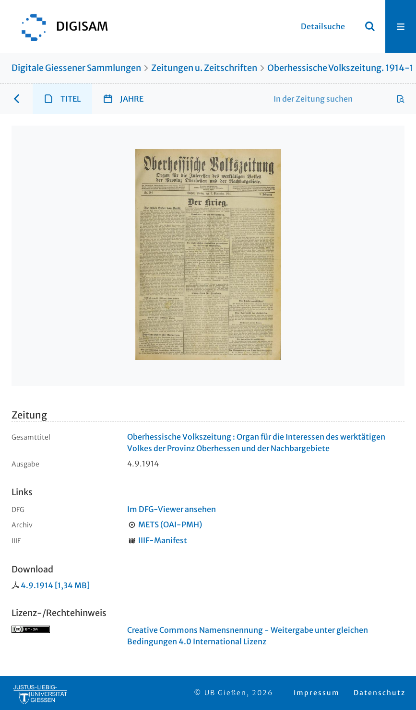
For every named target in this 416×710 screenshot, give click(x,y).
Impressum (317, 692)
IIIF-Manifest (162, 540)
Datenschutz (379, 692)
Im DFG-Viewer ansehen (171, 509)
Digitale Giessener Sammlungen (76, 67)
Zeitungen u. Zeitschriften (204, 67)
